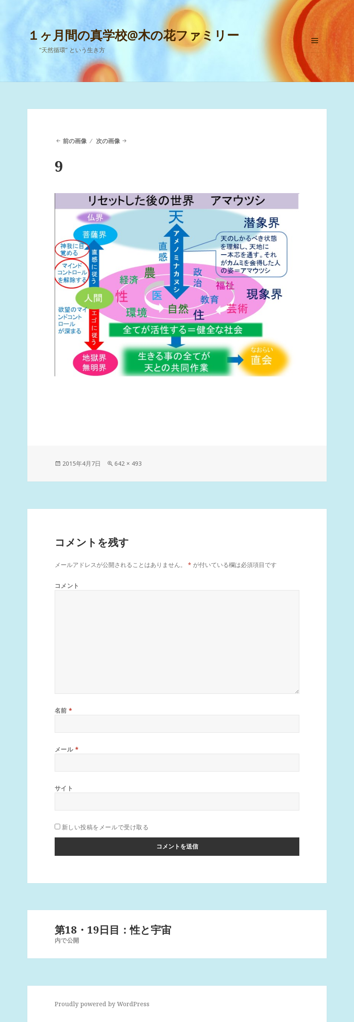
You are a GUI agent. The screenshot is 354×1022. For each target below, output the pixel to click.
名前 (64, 710)
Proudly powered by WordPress (102, 1004)
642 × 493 (128, 463)
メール (67, 749)
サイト (64, 788)
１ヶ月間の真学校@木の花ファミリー (133, 34)
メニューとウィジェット (315, 52)
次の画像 (108, 141)
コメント (67, 585)
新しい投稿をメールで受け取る (105, 827)
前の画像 (75, 141)
